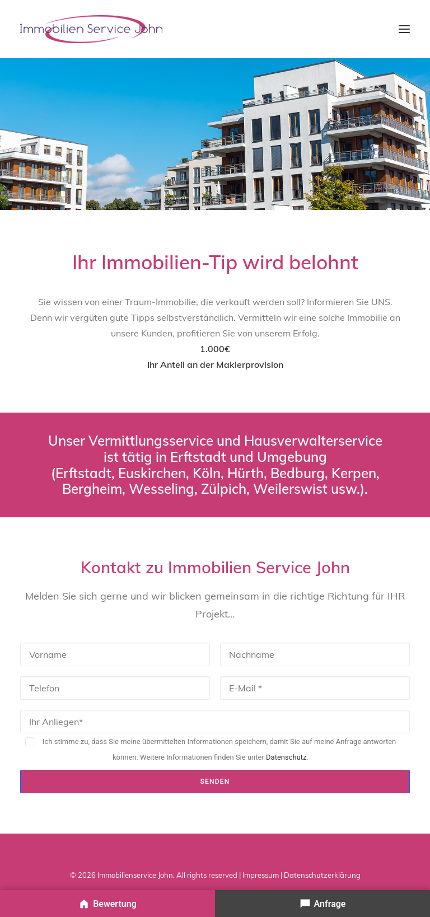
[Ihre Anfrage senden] (322, 903)
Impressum (260, 875)
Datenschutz (286, 757)
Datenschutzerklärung (322, 875)
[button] (404, 29)
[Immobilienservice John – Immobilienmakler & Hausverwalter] (91, 29)
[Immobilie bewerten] (107, 903)
